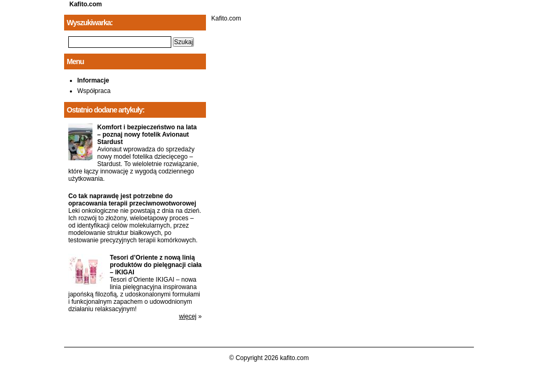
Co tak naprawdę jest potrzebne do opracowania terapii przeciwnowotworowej (132, 199)
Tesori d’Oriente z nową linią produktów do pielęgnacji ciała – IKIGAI (156, 265)
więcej (187, 316)
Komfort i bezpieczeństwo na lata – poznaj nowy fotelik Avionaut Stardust (146, 135)
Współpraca (93, 91)
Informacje (93, 80)
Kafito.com (85, 4)
